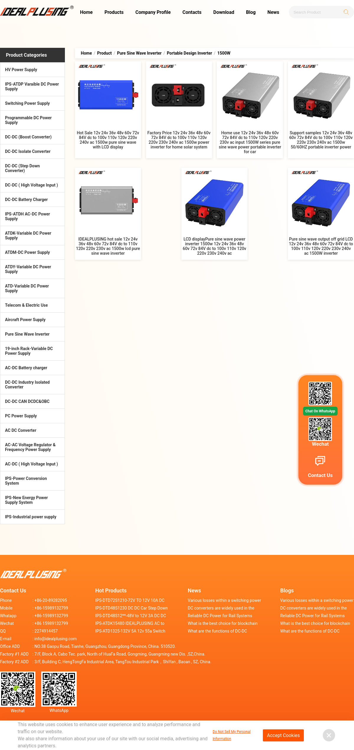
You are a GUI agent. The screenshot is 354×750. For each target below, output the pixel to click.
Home (86, 12)
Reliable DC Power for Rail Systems (220, 615)
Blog (251, 12)
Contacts (192, 12)
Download (223, 12)
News (273, 12)
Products (114, 12)
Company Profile (153, 12)
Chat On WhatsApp (320, 411)
